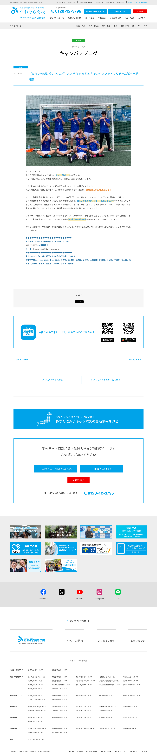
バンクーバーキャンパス (36, 739)
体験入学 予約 (120, 11)
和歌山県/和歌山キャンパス (37, 710)
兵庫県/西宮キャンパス (59, 710)
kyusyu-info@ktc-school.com (46, 248)
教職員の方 (110, 2)
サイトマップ (134, 751)
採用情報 (80, 751)
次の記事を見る (134, 359)
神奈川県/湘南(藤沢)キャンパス (109, 685)
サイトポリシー (106, 751)
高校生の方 (72, 2)
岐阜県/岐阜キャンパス (59, 699)
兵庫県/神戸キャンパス (83, 710)
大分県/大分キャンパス (35, 732)
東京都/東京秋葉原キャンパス (85, 681)
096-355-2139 (31, 245)
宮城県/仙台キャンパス (35, 670)
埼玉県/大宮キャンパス (130, 677)
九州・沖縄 (136, 26)
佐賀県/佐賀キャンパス (131, 728)
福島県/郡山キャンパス (59, 670)
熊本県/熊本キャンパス (59, 732)
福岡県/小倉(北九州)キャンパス (38, 728)
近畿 (115, 26)
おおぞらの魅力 (74, 17)
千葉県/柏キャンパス (35, 681)
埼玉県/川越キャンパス (107, 677)
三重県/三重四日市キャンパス (38, 699)
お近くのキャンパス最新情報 (137, 2)
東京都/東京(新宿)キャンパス (109, 681)
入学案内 (141, 17)
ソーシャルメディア (120, 751)
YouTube (80, 598)
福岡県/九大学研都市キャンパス (86, 728)
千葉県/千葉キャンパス (59, 681)
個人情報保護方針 (92, 751)
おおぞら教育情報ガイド (79, 620)
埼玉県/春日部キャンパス (84, 677)
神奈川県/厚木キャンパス (131, 685)
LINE (118, 598)
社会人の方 (99, 2)
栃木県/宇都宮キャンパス (36, 677)
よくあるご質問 (106, 640)
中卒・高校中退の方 (85, 2)
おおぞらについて (56, 17)
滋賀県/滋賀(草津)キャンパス (37, 706)
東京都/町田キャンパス (35, 685)
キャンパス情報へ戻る (52, 379)
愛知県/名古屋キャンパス (131, 696)
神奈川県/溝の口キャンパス (61, 685)
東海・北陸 (106, 26)
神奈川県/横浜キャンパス (84, 685)
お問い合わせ (138, 640)
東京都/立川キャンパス (130, 681)
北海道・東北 (80, 26)
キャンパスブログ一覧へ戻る (106, 379)
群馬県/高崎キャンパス (59, 677)
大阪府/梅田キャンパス (83, 706)
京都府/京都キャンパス (59, 706)
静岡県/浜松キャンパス (83, 696)
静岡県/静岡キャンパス (59, 696)
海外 (145, 26)
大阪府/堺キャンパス (130, 706)
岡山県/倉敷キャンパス (59, 717)
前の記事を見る (22, 359)
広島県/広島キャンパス (107, 717)
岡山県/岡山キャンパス (35, 717)
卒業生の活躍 (115, 17)
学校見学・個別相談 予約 (95, 11)
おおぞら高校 (28, 13)
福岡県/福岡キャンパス (59, 728)
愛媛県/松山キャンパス (35, 721)
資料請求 (140, 11)
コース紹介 (89, 17)
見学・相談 (129, 17)
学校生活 (102, 17)
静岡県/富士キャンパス (35, 696)
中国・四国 (125, 26)
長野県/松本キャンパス (59, 689)
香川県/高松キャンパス (130, 717)
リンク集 (144, 751)
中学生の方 (61, 2)
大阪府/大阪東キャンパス (107, 706)
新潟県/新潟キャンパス (35, 689)
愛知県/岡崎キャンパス (107, 696)
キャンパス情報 (17, 25)
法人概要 (71, 751)
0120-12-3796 (66, 12)
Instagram (99, 598)
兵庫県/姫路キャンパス (107, 710)
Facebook (43, 598)
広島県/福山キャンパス (83, 717)
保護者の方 (121, 2)
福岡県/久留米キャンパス (108, 728)
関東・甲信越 (93, 26)
